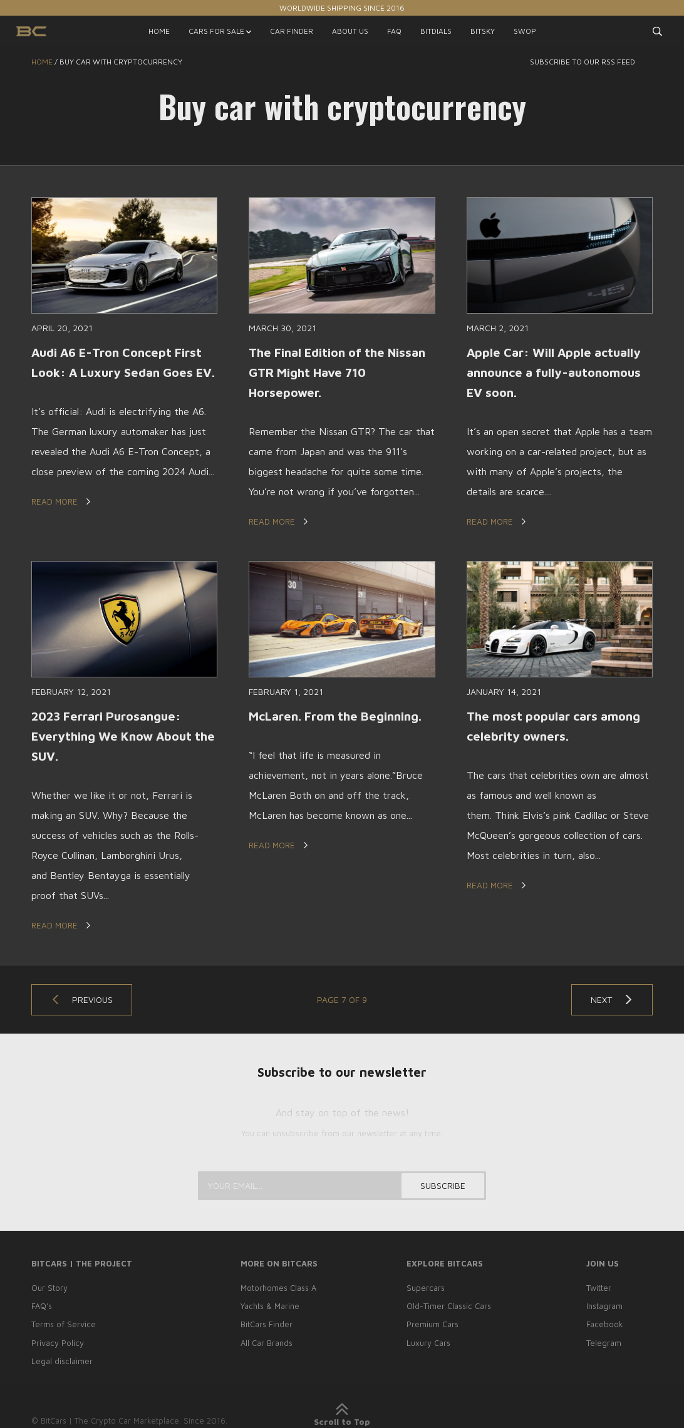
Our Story (49, 1289)
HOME (159, 31)
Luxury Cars (427, 1343)
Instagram (605, 1307)
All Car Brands (265, 1343)
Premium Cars (431, 1325)
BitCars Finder (265, 1325)
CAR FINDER (291, 31)
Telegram (604, 1343)
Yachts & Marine (268, 1307)
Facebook (605, 1325)
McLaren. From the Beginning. (338, 716)
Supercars (424, 1289)
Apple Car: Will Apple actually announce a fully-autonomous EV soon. (556, 372)
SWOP (525, 31)
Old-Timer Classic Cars (448, 1307)
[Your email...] (342, 1187)
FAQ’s (42, 1307)
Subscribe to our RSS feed (591, 61)
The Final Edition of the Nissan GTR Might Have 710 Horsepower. (340, 372)
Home (42, 61)
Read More (62, 521)
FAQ (394, 31)
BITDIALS (436, 31)
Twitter (599, 1289)
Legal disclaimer (62, 1361)
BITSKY (482, 31)
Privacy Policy (57, 1343)
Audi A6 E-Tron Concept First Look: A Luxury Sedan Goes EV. (120, 372)
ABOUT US (350, 31)
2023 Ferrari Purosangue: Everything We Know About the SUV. (114, 736)
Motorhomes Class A (277, 1289)
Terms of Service (63, 1325)
